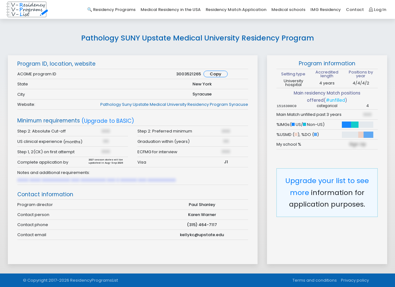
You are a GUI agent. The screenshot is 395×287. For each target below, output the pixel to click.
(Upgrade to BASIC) (107, 121)
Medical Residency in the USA (171, 10)
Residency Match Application (236, 10)
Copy (215, 74)
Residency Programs (114, 10)
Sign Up (357, 144)
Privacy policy (355, 280)
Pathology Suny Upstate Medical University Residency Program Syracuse (174, 104)
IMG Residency (325, 10)
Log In (377, 10)
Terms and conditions (314, 280)
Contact (355, 10)
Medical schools (288, 10)
